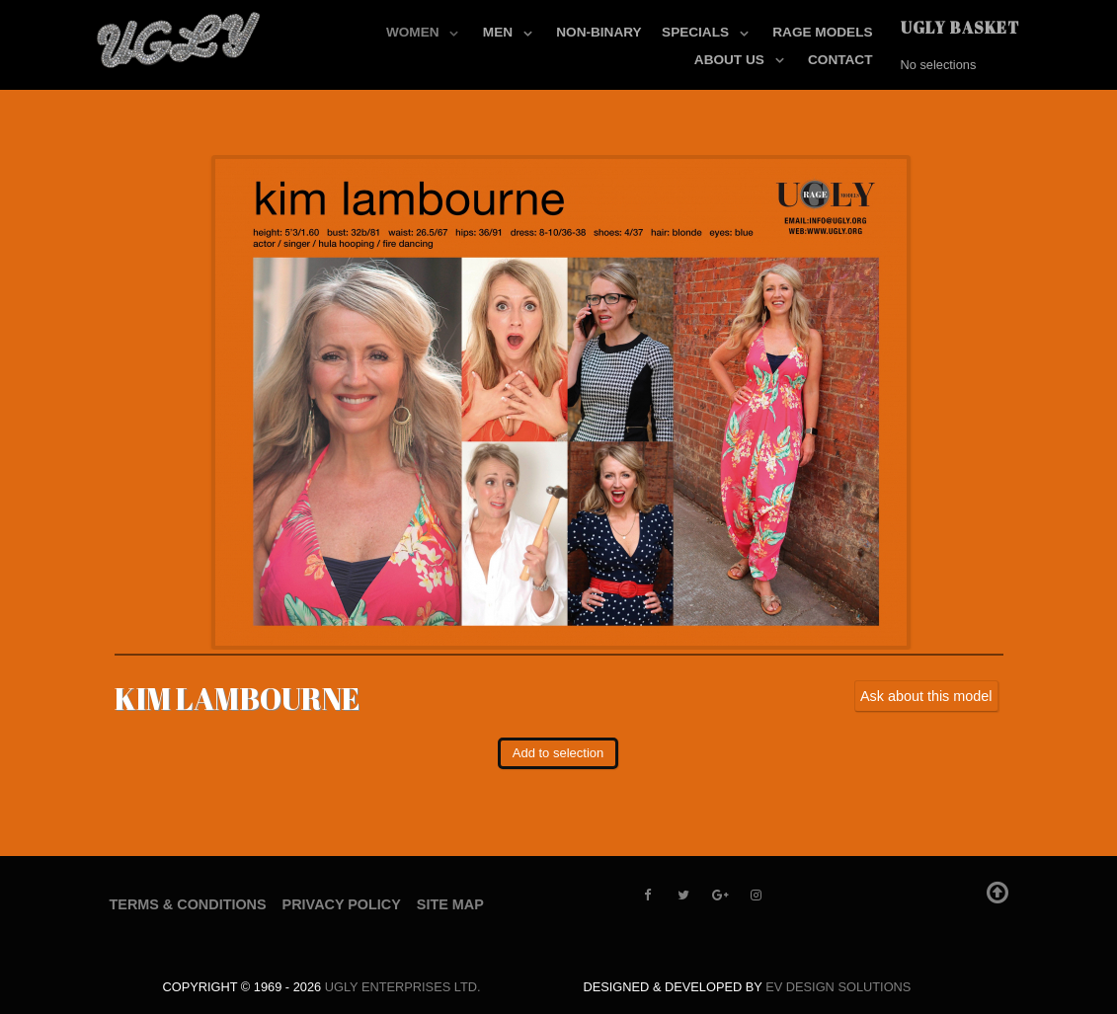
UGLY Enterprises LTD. (403, 986)
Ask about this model (926, 696)
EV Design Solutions (838, 986)
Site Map (450, 904)
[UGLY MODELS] (180, 35)
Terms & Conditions (188, 904)
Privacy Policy (341, 904)
